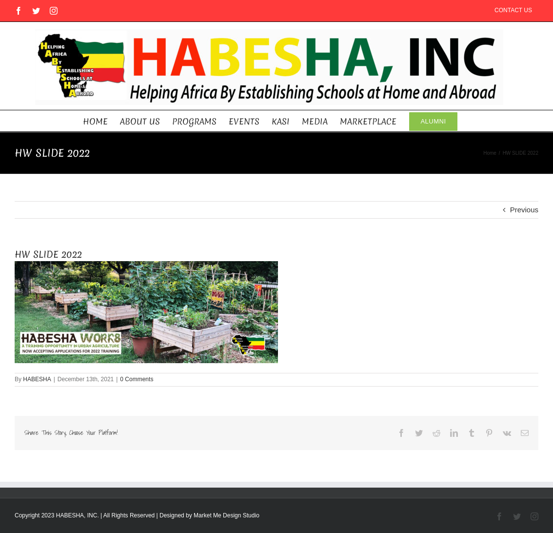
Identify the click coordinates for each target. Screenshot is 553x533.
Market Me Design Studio (226, 515)
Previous (524, 209)
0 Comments (136, 379)
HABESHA (37, 379)
